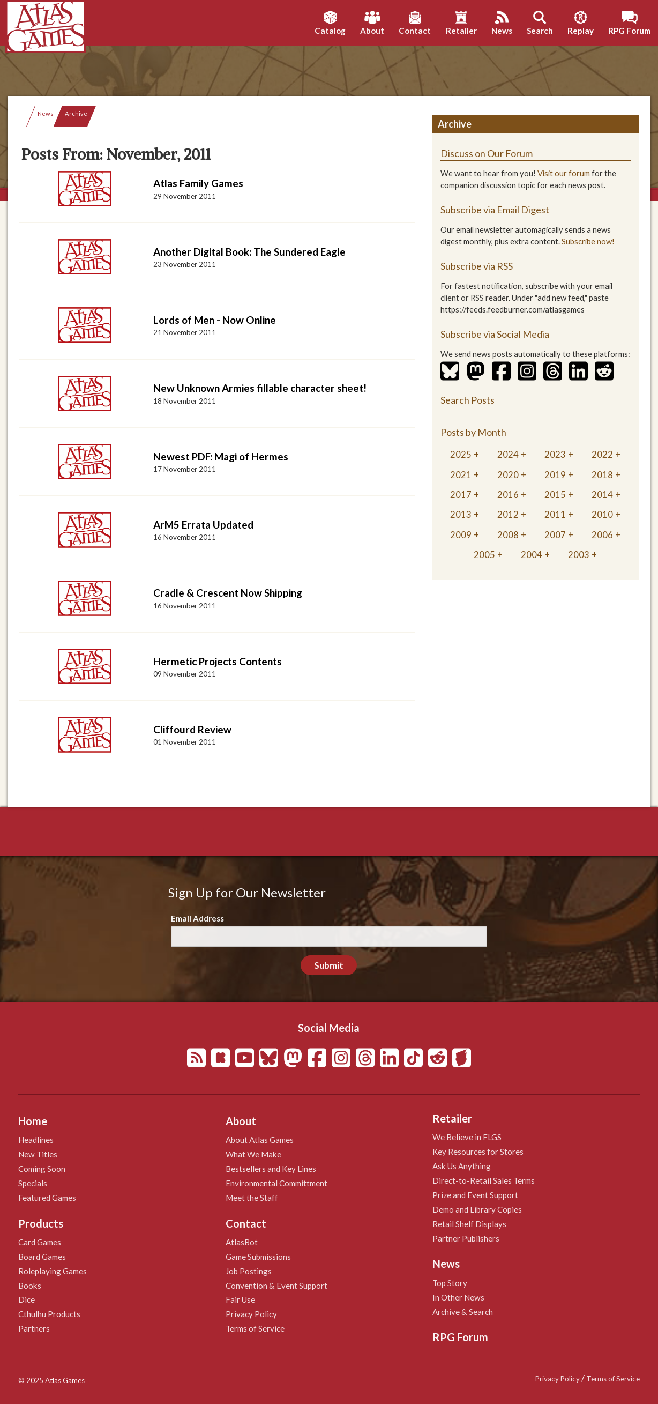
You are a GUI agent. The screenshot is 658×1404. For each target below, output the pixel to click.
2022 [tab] (602, 454)
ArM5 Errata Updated (203, 524)
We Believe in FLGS (467, 1137)
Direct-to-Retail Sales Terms (483, 1180)
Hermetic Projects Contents (217, 661)
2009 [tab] (461, 534)
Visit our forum (563, 173)
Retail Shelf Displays (469, 1224)
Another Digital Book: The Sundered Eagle (249, 252)
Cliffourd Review (192, 729)
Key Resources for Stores (478, 1151)
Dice (26, 1299)
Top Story (449, 1283)
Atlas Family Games (198, 183)
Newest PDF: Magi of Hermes (220, 456)
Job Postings (249, 1271)
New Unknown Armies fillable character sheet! (260, 388)
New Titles (37, 1154)
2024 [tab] (508, 454)
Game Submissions (258, 1256)
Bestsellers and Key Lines (271, 1168)
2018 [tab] (602, 474)
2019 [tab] (555, 474)
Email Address (197, 918)
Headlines (36, 1140)
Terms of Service (255, 1328)
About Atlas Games (260, 1140)
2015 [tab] (555, 494)
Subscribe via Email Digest (494, 210)
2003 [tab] (578, 554)
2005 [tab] (484, 554)
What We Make (253, 1154)
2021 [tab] (461, 474)
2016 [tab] (508, 494)
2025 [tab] (461, 454)
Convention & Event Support (276, 1285)
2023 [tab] (555, 454)
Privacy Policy (251, 1314)
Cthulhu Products (49, 1314)
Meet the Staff (252, 1197)
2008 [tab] (508, 534)
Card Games (39, 1242)
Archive (76, 113)
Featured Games (47, 1197)
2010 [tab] (602, 514)
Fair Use (240, 1299)
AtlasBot (242, 1242)
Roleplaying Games (52, 1271)
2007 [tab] (555, 534)
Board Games (42, 1256)
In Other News (458, 1297)
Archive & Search (462, 1312)
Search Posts (467, 400)
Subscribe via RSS (476, 266)
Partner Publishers (465, 1238)
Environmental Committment (276, 1183)
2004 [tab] (531, 554)
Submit (328, 965)
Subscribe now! (588, 241)
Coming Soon (41, 1168)
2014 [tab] (602, 494)
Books (29, 1285)
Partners (34, 1328)
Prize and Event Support (475, 1195)
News (46, 113)
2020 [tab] (508, 474)
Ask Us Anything (461, 1166)
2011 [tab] (555, 514)
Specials (32, 1183)
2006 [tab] (602, 534)
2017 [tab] (461, 494)
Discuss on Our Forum (486, 153)
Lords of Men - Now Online (214, 320)
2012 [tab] (508, 514)
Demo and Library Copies (477, 1209)
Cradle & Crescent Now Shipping (227, 592)
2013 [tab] (461, 514)
